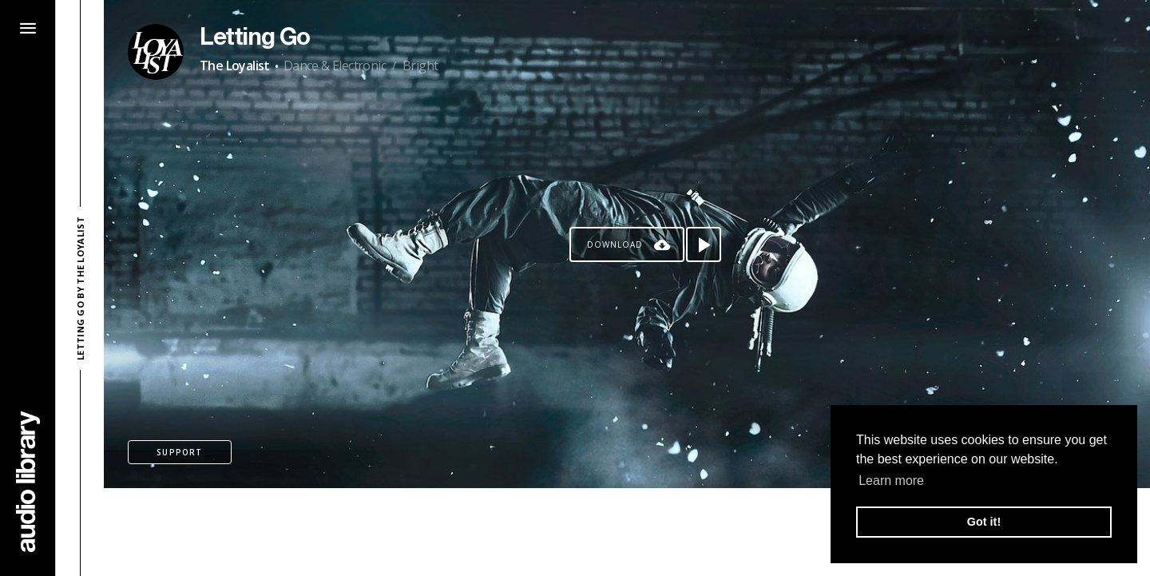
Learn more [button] (891, 480)
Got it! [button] (984, 521)
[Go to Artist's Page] (156, 52)
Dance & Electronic (335, 65)
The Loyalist (235, 65)
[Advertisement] (626, 532)
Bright (420, 65)
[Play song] (703, 244)
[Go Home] (28, 481)
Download (615, 244)
